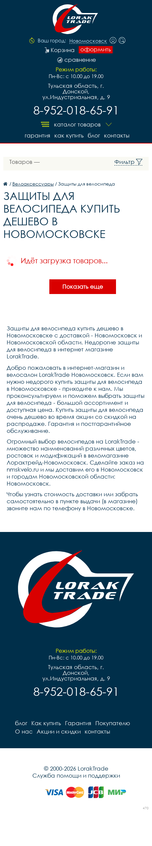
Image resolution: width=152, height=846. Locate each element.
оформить (95, 49)
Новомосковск (88, 41)
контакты (116, 135)
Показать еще (82, 286)
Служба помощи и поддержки (76, 775)
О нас (24, 731)
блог (94, 135)
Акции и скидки (59, 731)
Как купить (69, 135)
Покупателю (112, 723)
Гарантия (37, 135)
